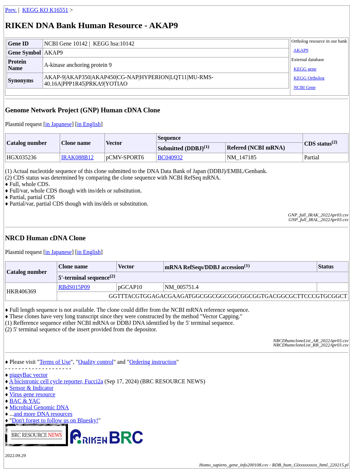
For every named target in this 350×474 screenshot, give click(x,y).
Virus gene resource (32, 394)
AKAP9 (300, 50)
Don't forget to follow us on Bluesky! (55, 420)
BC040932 (170, 157)
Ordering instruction (152, 362)
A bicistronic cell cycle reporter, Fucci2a (56, 381)
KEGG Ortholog (309, 78)
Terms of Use (55, 362)
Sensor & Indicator (31, 388)
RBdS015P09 (74, 287)
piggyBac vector (28, 375)
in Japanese (58, 124)
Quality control (95, 362)
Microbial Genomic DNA (39, 407)
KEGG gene (305, 69)
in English (89, 124)
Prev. (11, 10)
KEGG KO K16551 (45, 10)
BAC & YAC (24, 401)
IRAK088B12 (77, 157)
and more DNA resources (43, 414)
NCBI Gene (305, 87)
